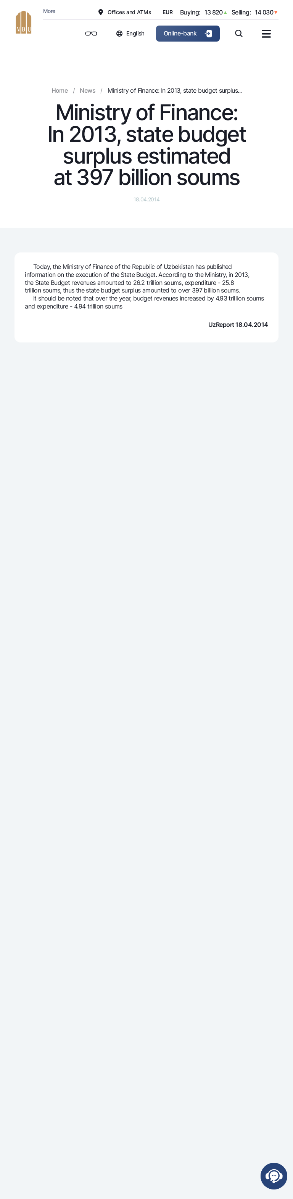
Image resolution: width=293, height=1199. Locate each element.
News (87, 90)
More (49, 11)
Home (60, 90)
